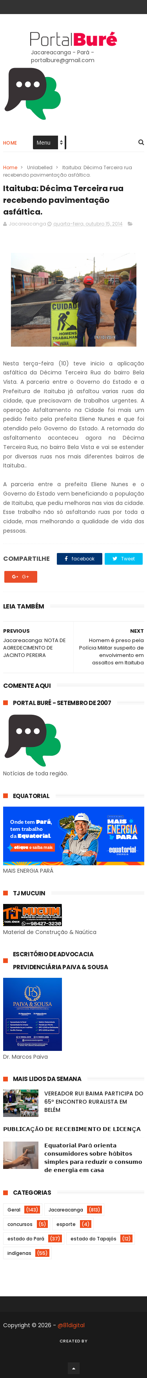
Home (10, 143)
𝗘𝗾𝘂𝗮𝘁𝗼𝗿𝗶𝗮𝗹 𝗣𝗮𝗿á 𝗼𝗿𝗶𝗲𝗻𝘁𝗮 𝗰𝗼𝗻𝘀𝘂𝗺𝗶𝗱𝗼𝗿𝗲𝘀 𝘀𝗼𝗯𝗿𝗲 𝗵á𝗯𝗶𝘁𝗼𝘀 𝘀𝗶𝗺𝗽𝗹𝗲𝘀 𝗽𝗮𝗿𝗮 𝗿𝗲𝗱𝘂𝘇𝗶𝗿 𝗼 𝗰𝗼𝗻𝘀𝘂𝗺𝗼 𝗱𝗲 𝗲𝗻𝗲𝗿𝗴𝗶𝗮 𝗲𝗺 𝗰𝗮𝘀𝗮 (93, 1158)
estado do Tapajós (93, 1238)
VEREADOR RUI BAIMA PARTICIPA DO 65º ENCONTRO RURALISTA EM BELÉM (93, 1102)
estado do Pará (25, 1238)
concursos (20, 1224)
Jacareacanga (66, 1209)
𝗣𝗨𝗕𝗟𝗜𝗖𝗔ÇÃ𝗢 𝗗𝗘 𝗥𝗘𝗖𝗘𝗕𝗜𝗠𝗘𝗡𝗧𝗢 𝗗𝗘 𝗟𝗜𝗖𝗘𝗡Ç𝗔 (72, 1129)
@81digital (71, 1325)
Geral (13, 1209)
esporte (66, 1224)
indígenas (19, 1253)
